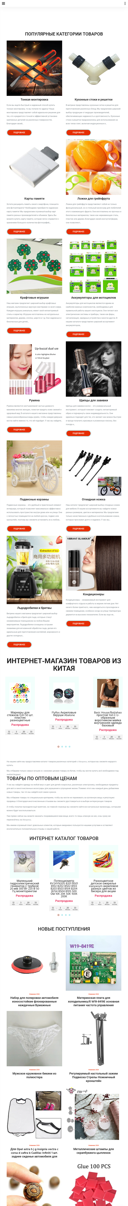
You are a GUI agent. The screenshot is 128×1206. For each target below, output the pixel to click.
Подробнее (19, 132)
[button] (58, 747)
